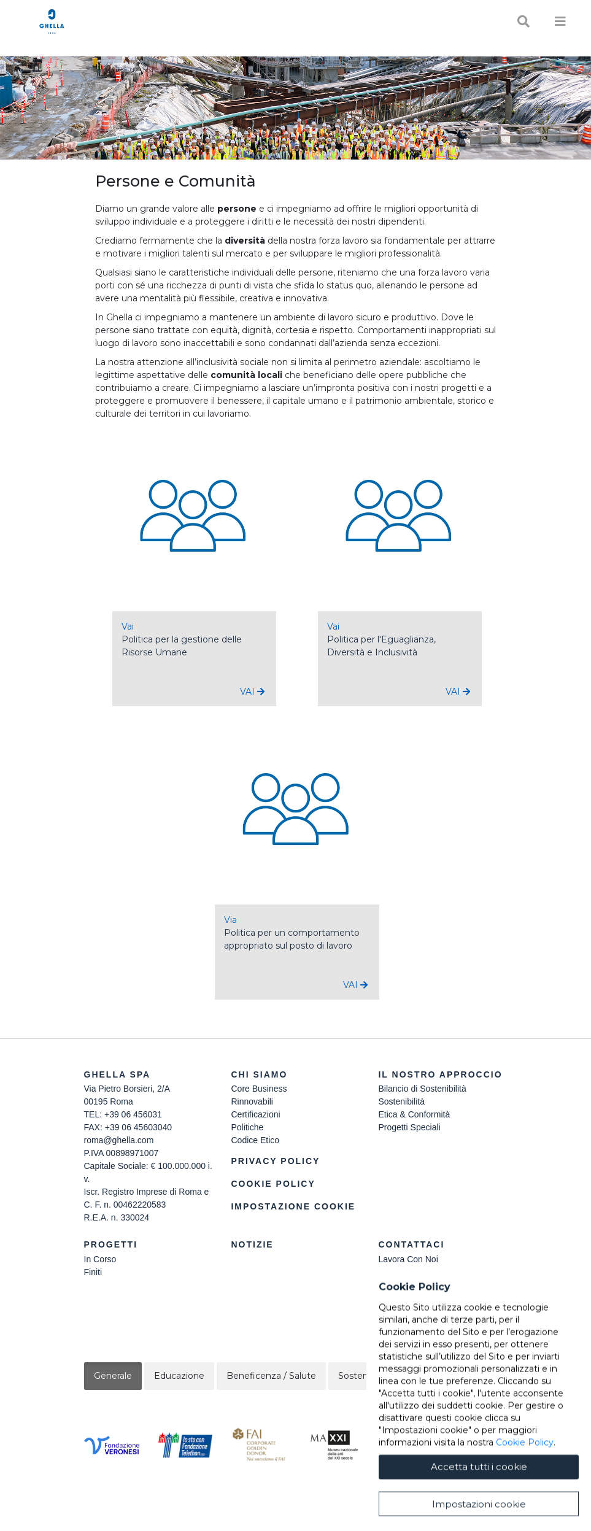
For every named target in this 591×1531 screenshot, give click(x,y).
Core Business (259, 1088)
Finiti (93, 1272)
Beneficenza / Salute (271, 1375)
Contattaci (411, 1244)
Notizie (252, 1244)
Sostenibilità (401, 1101)
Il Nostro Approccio (440, 1074)
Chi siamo (259, 1074)
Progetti (111, 1244)
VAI (252, 691)
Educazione (179, 1375)
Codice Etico (255, 1140)
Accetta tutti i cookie (479, 1507)
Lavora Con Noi (408, 1259)
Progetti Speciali (409, 1127)
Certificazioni (255, 1114)
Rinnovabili (251, 1101)
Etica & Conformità (414, 1114)
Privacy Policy (275, 1161)
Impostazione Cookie (293, 1206)
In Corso (100, 1259)
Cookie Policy (273, 1184)
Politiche (247, 1127)
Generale (113, 1375)
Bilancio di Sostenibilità (422, 1088)
